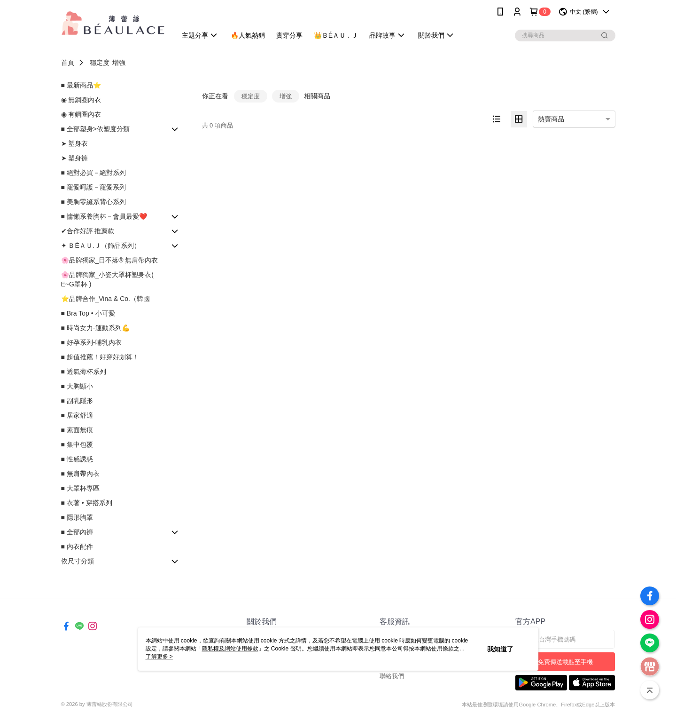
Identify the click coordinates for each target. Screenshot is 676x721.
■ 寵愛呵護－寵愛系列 (93, 187)
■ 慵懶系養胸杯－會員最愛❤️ (104, 216)
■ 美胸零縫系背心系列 (93, 202)
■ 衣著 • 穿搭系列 (86, 503)
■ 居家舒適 (77, 415)
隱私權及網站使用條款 (230, 648)
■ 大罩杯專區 (80, 488)
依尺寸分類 (77, 561)
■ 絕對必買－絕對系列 (93, 172)
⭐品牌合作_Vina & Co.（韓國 (105, 298)
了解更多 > (159, 656)
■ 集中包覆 (77, 444)
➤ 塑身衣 (74, 143)
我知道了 (500, 649)
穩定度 (99, 62)
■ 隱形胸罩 (77, 517)
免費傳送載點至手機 (565, 662)
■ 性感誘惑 (77, 459)
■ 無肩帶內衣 (80, 473)
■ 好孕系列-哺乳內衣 (91, 342)
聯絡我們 (392, 676)
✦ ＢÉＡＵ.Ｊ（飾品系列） (100, 245)
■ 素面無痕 (77, 430)
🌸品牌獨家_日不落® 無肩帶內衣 (109, 260)
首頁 (67, 62)
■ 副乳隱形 (77, 400)
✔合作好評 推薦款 (88, 231)
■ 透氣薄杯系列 (83, 371)
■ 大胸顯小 (77, 386)
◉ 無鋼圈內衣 (81, 99)
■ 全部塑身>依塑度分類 (95, 129)
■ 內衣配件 (77, 546)
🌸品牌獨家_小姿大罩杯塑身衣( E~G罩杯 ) (107, 279)
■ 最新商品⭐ (81, 85)
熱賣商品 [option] (551, 119)
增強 (118, 62)
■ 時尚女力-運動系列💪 (95, 328)
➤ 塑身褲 (74, 158)
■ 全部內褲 (77, 532)
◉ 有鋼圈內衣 (81, 114)
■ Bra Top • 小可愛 (88, 313)
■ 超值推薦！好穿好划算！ (100, 357)
